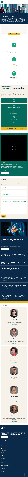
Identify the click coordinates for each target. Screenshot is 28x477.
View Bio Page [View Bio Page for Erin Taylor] (14, 421)
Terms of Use (13, 473)
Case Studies (4, 463)
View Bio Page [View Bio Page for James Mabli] (14, 381)
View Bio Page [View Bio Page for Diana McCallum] (14, 401)
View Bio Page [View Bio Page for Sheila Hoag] (14, 362)
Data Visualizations (5, 465)
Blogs (2, 462)
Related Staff (18, 39)
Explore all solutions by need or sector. (14, 128)
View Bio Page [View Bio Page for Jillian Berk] (14, 324)
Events (3, 457)
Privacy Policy (7, 473)
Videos (3, 471)
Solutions (3, 450)
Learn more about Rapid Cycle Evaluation (14, 100)
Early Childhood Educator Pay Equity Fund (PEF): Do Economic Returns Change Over (13, 278)
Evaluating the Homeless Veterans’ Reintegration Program (13, 263)
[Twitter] (2, 440)
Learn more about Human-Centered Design (14, 124)
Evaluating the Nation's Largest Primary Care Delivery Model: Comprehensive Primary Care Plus (13, 256)
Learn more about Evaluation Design (14, 112)
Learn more (5, 248)
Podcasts (3, 470)
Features (3, 468)
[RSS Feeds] (9, 440)
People (3, 458)
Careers (3, 454)
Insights (3, 447)
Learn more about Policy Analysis (14, 118)
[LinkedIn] (5, 440)
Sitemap (2, 473)
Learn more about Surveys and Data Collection (14, 106)
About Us (3, 444)
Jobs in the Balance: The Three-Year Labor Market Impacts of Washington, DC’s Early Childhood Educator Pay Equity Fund (13, 287)
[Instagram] (7, 440)
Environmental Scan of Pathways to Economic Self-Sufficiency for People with (13, 296)
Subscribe (4, 437)
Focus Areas (4, 445)
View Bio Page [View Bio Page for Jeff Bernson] (14, 343)
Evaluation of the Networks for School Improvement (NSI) (10, 269)
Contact (3, 455)
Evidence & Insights (11, 39)
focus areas (10, 51)
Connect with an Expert (14, 33)
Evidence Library (5, 466)
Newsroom (3, 448)
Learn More (5, 172)
